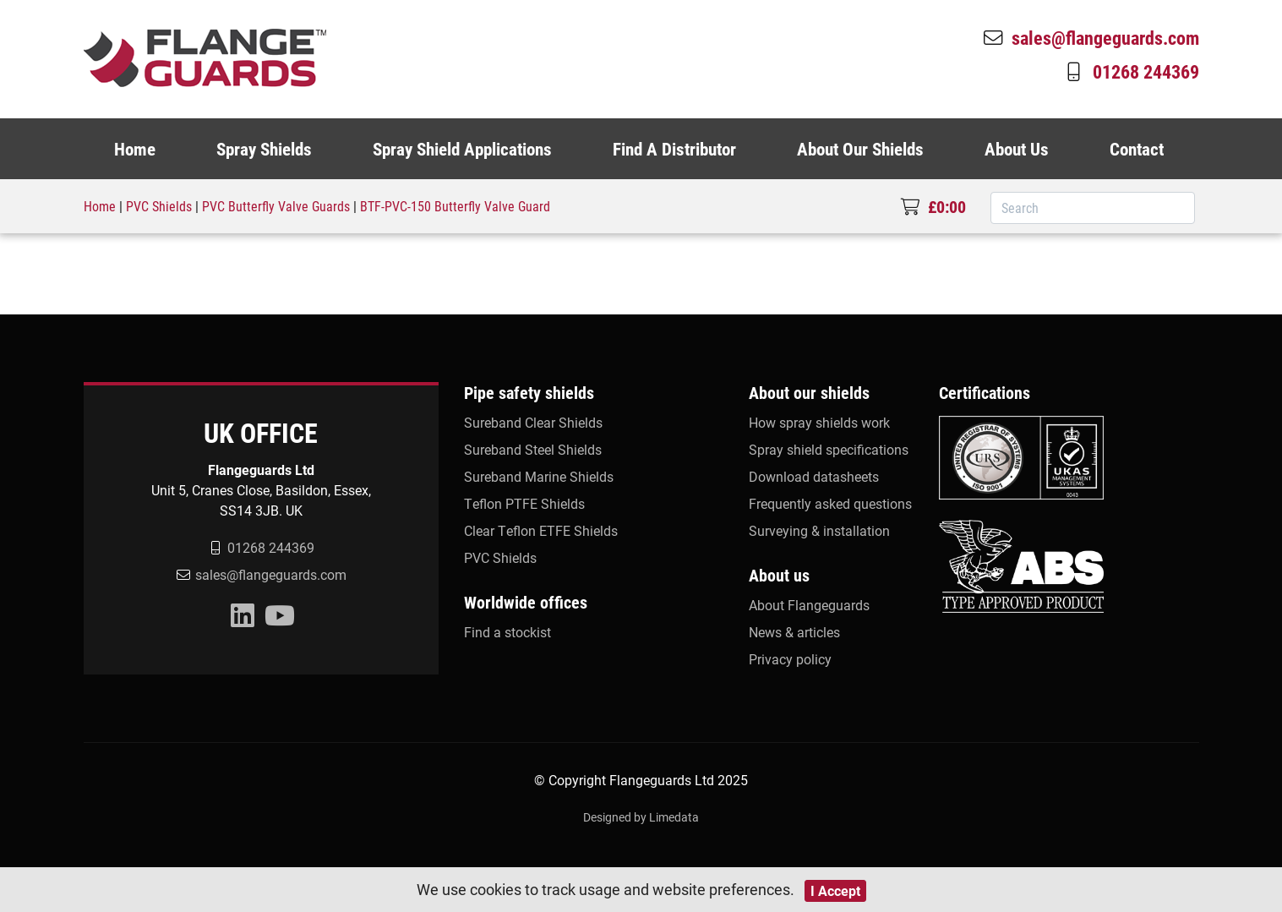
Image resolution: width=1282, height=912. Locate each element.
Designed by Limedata (641, 817)
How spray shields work (819, 422)
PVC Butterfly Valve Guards (276, 206)
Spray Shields (264, 149)
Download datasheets (814, 476)
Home (134, 149)
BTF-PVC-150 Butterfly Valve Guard (455, 206)
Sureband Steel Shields (533, 449)
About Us (1017, 149)
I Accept (835, 890)
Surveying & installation (819, 530)
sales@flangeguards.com (1090, 37)
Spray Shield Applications (462, 149)
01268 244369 (1130, 71)
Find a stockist (507, 632)
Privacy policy (790, 659)
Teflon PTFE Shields (524, 503)
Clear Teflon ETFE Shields (541, 530)
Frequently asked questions (830, 503)
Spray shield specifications (828, 449)
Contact (1137, 149)
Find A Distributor (674, 149)
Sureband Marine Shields (539, 476)
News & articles (794, 632)
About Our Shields (860, 149)
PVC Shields (159, 206)
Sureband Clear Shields (533, 422)
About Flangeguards (809, 605)
